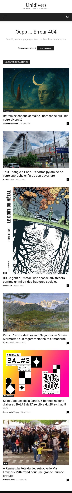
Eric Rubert (7, 285)
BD (5, 273)
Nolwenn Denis (9, 480)
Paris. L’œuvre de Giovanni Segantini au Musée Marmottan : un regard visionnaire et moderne (35, 337)
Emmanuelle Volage (11, 412)
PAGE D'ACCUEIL (45, 48)
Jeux (5, 463)
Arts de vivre (8, 111)
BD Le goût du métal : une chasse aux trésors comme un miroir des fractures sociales (34, 279)
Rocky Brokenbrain (10, 123)
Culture (6, 167)
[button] (68, 17)
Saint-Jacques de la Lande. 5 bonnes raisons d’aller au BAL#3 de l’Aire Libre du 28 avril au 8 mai (34, 404)
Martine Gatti (8, 179)
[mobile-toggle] (5, 17)
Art (5, 330)
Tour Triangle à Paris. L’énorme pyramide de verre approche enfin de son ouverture (33, 173)
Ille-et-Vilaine (8, 396)
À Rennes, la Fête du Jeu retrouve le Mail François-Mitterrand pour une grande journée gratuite (33, 472)
